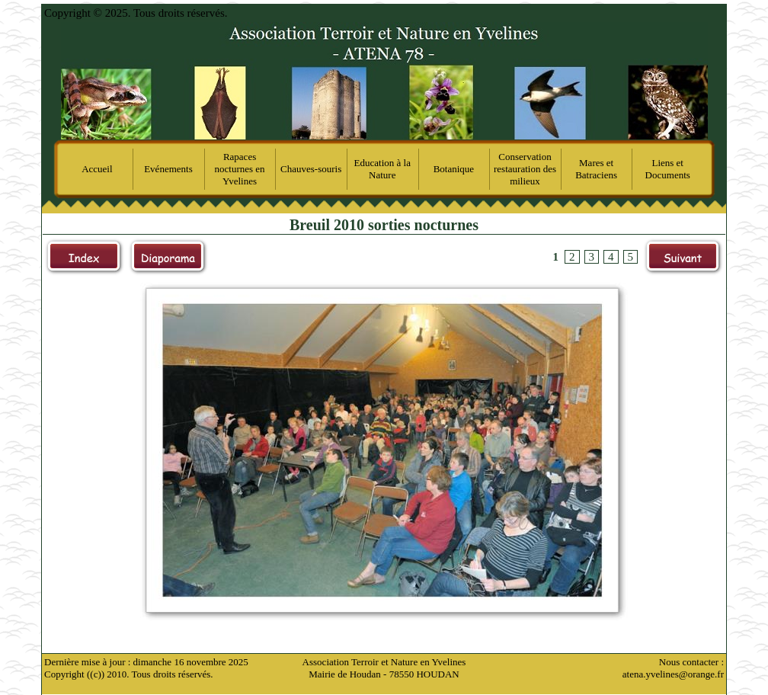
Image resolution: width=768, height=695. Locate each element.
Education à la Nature (382, 169)
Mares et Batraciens (596, 169)
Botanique (454, 169)
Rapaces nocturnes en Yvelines (240, 169)
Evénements (168, 169)
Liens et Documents (667, 169)
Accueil (97, 169)
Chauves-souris (310, 169)
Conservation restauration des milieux (525, 169)
